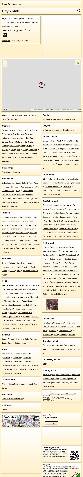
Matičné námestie (70, 323)
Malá (56, 335)
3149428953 (46, 395)
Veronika (19, 154)
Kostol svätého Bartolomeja (12, 399)
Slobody (70, 327)
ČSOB (32, 324)
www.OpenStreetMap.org (67, 467)
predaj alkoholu (17, 138)
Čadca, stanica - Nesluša (52, 345)
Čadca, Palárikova (67, 225)
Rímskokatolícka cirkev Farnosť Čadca (18, 301)
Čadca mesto (65, 217)
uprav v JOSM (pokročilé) (68, 394)
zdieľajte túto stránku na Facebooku (55, 450)
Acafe (36, 183)
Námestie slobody (10, 30)
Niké (12, 267)
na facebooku (57, 449)
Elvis (4, 157)
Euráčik (28, 134)
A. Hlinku (61, 327)
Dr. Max (5, 388)
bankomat (35, 285)
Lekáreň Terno (13, 384)
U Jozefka (15, 172)
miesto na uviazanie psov (63, 130)
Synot (4, 263)
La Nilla (12, 195)
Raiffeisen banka (28, 320)
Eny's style (17, 4)
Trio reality (8, 289)
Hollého (53, 327)
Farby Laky (6, 134)
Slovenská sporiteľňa (22, 289)
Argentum (24, 384)
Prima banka (34, 297)
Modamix (18, 142)
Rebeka (5, 161)
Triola (25, 150)
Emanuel (28, 157)
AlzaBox (56, 194)
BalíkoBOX (65, 160)
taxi (21, 339)
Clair (21, 157)
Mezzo (6, 187)
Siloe (23, 146)
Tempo (77, 145)
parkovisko (6, 354)
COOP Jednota (62, 141)
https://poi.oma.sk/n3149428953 (72, 109)
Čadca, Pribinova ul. (9, 339)
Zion (35, 198)
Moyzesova (57, 323)
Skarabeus (6, 202)
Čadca (16, 119)
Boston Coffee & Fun (24, 183)
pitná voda (33, 202)
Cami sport (33, 150)
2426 (45, 364)
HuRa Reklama (8, 285)
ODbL (66, 468)
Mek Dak (14, 206)
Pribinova (52, 331)
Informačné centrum (30, 244)
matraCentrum (19, 130)
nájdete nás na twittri (51, 417)
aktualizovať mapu (54, 394)
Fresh (52, 149)
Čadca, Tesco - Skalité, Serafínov (67, 349)
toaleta (14, 297)
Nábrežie (63, 335)
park (18, 267)
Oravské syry (18, 134)
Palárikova (47, 323)
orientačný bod (7, 248)
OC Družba (29, 142)
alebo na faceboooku (51, 421)
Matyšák (5, 150)
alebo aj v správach (51, 424)
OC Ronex (33, 154)
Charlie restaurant (27, 187)
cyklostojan (47, 130)
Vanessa (20, 195)
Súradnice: (6, 41)
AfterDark (23, 202)
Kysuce (31, 115)
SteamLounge (28, 191)
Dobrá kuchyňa (8, 183)
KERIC (12, 271)
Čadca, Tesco (21, 248)
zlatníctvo (5, 138)
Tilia (3, 384)
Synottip (25, 267)
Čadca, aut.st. (71, 233)
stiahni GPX (46, 399)
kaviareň (5, 206)
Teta (18, 150)
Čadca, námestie (21, 343)
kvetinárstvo (12, 157)
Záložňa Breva (7, 142)
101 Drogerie (61, 149)
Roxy (18, 191)
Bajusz (29, 146)
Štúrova (72, 335)
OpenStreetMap (45, 109)
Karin (13, 150)
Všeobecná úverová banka (23, 309)
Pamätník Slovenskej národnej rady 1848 (58, 119)
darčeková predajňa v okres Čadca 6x (57, 375)
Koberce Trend (7, 154)
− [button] (5, 65)
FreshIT (69, 145)
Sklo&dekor (14, 146)
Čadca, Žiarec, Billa (69, 221)
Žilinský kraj (22, 115)
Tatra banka (6, 309)
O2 (26, 154)
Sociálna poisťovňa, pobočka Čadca (22, 305)
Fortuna (12, 263)
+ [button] (5, 62)
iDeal (18, 285)
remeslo (13, 313)
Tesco (70, 149)
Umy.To (15, 365)
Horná (45, 327)
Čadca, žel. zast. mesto (69, 213)
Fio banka (26, 285)
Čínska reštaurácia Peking (22, 198)
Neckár (5, 409)
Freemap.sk (56, 109)
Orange (5, 146)
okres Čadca (7, 119)
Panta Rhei (31, 130)
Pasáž (4, 195)
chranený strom (8, 217)
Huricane (14, 187)
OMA (9, 4)
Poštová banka (13, 293)
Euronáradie (6, 130)
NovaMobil (30, 138)
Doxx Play (21, 263)
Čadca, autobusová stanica (53, 236)
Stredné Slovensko (9, 115)
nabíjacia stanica (10, 369)
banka (4, 305)
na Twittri (62, 451)
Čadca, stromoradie (50, 213)
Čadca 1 (35, 317)
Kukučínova (47, 335)
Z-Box (67, 183)
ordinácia (33, 384)
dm (46, 149)
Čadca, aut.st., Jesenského (53, 233)
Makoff (15, 202)
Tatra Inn (5, 172)
